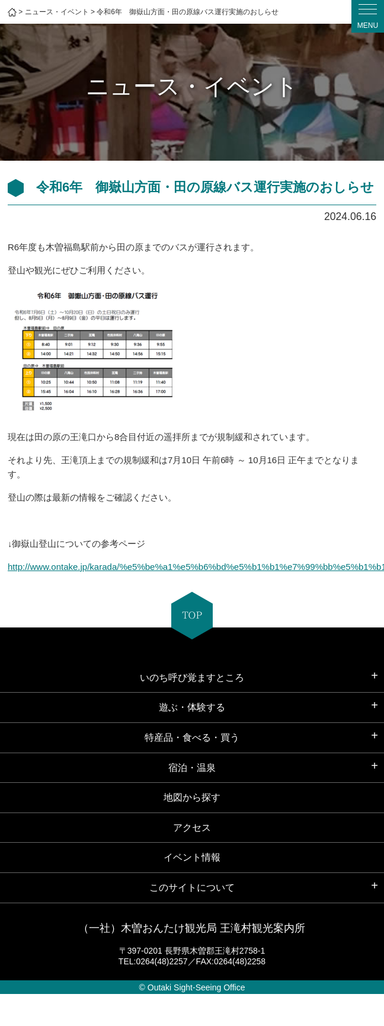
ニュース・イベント (57, 12)
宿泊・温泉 (192, 768)
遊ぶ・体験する (192, 707)
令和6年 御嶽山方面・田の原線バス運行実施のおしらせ (188, 12)
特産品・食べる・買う (192, 737)
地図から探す (192, 797)
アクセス (192, 828)
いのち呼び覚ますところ (192, 678)
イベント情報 (192, 857)
